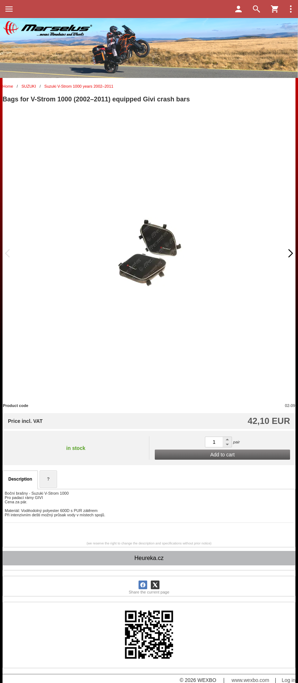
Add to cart (222, 454)
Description (20, 479)
